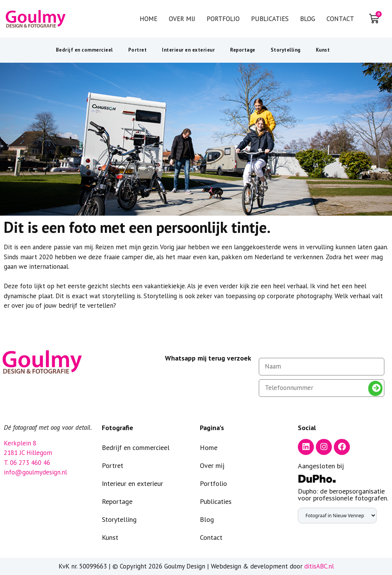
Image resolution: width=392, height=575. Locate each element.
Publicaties (270, 19)
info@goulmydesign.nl (35, 472)
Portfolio (223, 19)
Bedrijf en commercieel (84, 50)
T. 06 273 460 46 (27, 462)
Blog (307, 19)
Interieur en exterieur (188, 50)
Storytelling (286, 50)
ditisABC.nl (319, 566)
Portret (137, 50)
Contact (340, 19)
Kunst (323, 50)
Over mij (182, 19)
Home (148, 19)
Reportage (242, 50)
